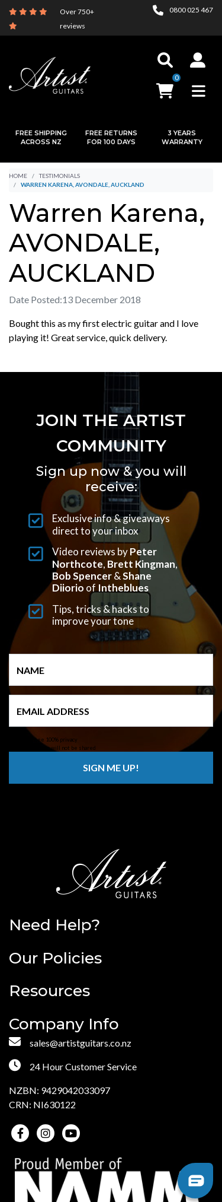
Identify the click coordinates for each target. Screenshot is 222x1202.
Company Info (64, 1024)
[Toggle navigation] (198, 90)
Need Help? (54, 925)
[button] (197, 60)
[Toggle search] (165, 59)
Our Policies (55, 958)
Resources (49, 991)
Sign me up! (111, 767)
